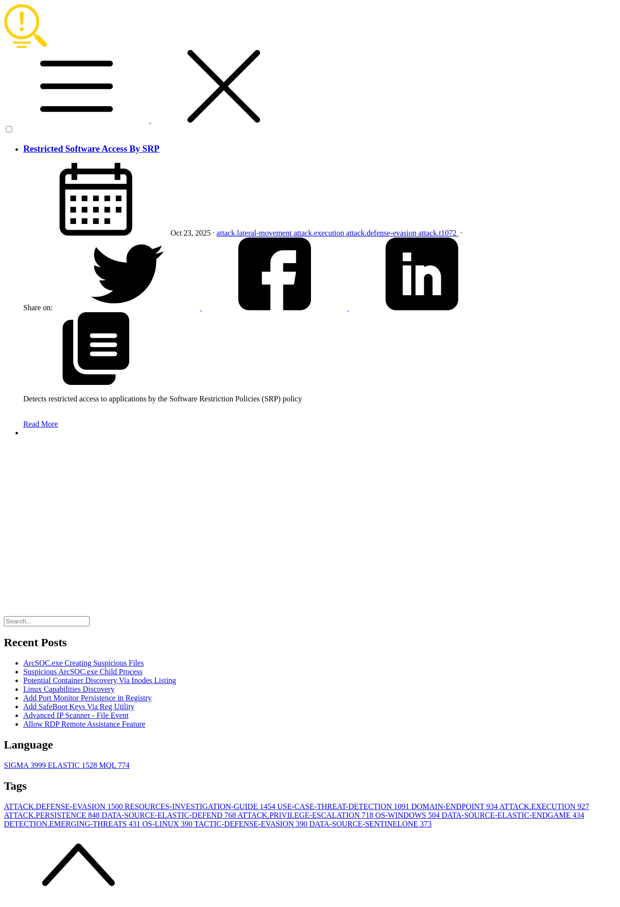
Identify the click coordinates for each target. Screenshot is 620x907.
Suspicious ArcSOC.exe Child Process (82, 672)
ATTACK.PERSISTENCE (53, 815)
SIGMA (26, 765)
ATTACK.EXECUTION (544, 806)
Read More (40, 424)
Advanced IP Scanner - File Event (76, 715)
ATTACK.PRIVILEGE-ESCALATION (306, 815)
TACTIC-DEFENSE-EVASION (252, 824)
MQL (114, 765)
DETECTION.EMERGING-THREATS (73, 824)
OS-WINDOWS (408, 815)
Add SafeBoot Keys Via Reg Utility (78, 706)
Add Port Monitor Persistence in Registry (87, 698)
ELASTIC (73, 765)
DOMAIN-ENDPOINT (455, 806)
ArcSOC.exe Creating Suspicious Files (83, 663)
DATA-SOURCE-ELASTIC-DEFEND (170, 815)
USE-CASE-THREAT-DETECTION (344, 806)
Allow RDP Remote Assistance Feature (84, 724)
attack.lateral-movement (255, 233)
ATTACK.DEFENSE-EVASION (64, 806)
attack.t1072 (438, 233)
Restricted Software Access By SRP (91, 148)
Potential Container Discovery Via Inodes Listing (99, 680)
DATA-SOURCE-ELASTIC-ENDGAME (513, 815)
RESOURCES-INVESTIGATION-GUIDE (201, 806)
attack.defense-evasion (382, 233)
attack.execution (320, 233)
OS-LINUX (168, 824)
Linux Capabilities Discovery (68, 689)
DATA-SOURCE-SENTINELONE (371, 824)
